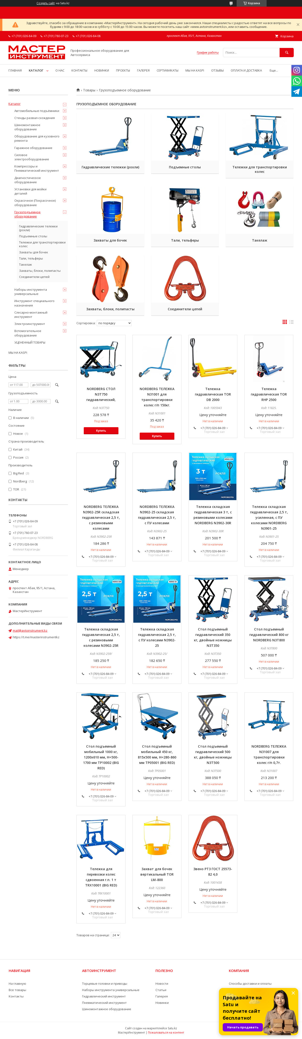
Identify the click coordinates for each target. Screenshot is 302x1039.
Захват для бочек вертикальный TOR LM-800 (157, 874)
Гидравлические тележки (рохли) (110, 167)
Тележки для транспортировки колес (259, 169)
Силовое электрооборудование (31, 157)
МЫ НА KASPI (194, 70)
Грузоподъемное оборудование (27, 214)
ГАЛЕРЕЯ (143, 70)
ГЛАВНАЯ (15, 70)
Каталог (14, 104)
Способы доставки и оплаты (250, 983)
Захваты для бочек (110, 240)
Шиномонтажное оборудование (27, 127)
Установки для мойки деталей (30, 191)
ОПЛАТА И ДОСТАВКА (246, 70)
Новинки (162, 1003)
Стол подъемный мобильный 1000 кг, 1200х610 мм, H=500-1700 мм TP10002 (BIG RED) (101, 757)
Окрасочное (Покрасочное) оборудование (35, 202)
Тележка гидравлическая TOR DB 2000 (213, 394)
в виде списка (291, 323)
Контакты (16, 996)
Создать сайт (46, 3)
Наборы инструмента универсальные (30, 291)
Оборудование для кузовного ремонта (36, 138)
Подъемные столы (185, 167)
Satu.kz (172, 1028)
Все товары (17, 990)
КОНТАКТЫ (79, 70)
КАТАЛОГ (36, 70)
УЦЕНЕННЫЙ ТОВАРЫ (29, 342)
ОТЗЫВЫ (217, 70)
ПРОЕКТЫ (123, 70)
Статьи (160, 990)
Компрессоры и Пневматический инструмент (36, 168)
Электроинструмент (29, 324)
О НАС (59, 70)
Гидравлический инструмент (104, 996)
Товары (89, 90)
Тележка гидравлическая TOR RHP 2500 (269, 394)
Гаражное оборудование (33, 148)
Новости (161, 983)
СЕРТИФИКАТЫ (167, 70)
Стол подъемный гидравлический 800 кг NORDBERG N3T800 (269, 634)
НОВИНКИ (101, 70)
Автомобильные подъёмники (36, 111)
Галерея (161, 996)
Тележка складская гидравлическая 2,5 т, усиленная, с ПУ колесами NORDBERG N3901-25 (269, 517)
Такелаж (259, 240)
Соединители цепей (185, 309)
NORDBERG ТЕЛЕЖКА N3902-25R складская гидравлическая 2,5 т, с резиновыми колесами (101, 517)
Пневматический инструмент (104, 1003)
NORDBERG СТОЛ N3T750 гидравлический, (101, 394)
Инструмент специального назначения (34, 303)
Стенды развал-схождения (34, 118)
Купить (101, 430)
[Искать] (287, 52)
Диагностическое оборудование (27, 180)
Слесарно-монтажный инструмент (30, 314)
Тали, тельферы (185, 240)
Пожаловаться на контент (166, 1032)
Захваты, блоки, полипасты (110, 309)
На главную (17, 983)
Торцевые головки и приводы (104, 983)
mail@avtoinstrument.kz (30, 630)
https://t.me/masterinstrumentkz (36, 637)
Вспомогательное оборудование (27, 333)
